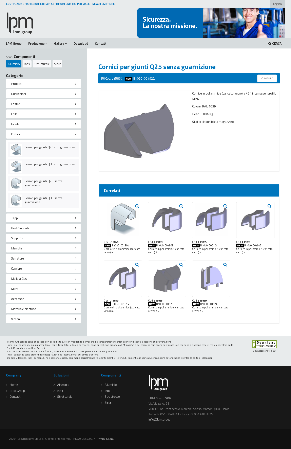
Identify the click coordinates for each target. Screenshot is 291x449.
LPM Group (13, 43)
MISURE (267, 78)
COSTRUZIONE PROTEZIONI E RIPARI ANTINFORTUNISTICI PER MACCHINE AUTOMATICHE (60, 4)
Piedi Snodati (20, 228)
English (277, 4)
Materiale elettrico (23, 308)
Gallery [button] (60, 43)
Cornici (15, 134)
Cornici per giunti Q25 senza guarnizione (43, 183)
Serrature (17, 258)
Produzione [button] (37, 43)
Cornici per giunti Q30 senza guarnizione (43, 200)
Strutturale (42, 63)
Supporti (17, 238)
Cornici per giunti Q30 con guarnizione (50, 164)
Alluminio (14, 63)
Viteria (15, 319)
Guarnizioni (18, 93)
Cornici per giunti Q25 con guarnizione (50, 147)
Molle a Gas (19, 278)
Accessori (17, 298)
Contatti (101, 43)
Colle (14, 113)
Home (12, 384)
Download (81, 43)
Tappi (14, 218)
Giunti (15, 124)
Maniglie (16, 248)
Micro (15, 288)
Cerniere (16, 268)
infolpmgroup (160, 419)
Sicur (57, 63)
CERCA (275, 43)
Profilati (16, 83)
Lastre (15, 103)
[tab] (43, 83)
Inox (27, 63)
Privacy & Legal (105, 439)
